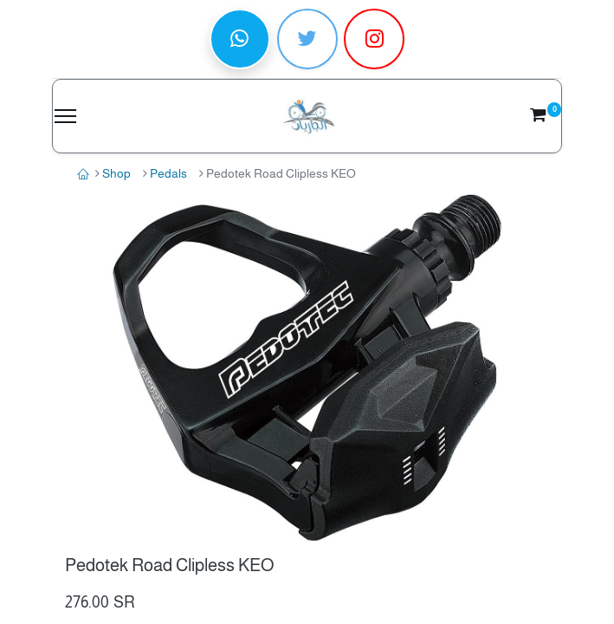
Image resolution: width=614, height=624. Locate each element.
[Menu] (65, 115)
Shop (116, 173)
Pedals (168, 173)
